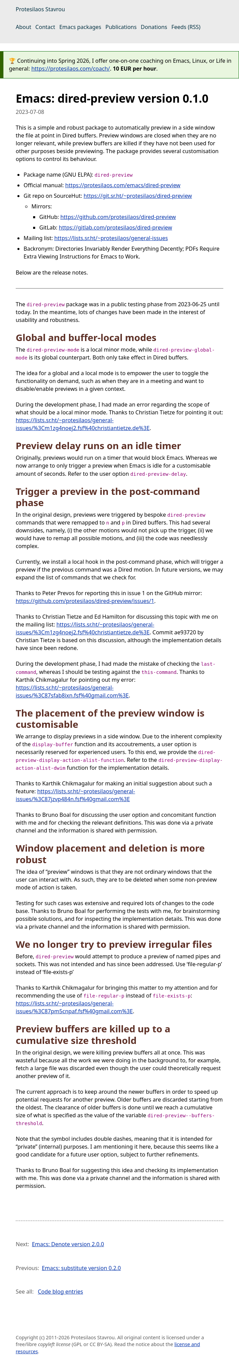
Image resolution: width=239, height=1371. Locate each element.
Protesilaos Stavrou (40, 9)
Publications (121, 27)
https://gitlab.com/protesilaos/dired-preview (115, 227)
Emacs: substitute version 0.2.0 (81, 1268)
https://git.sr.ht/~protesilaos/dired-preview (138, 196)
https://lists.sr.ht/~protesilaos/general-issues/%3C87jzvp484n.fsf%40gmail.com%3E (75, 795)
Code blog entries (60, 1291)
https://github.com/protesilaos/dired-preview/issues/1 (85, 601)
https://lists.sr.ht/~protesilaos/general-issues (111, 238)
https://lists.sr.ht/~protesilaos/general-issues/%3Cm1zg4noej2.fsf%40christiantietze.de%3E (83, 424)
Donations (154, 27)
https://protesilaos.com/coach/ (70, 68)
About (23, 27)
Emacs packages (80, 27)
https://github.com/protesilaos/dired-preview (118, 217)
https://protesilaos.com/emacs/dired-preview (122, 185)
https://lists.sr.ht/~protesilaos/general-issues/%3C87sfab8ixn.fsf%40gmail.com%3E (72, 691)
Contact (45, 27)
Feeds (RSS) (185, 27)
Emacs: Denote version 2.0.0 (68, 1244)
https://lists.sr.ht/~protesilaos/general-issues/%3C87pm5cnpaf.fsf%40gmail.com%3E (74, 1007)
